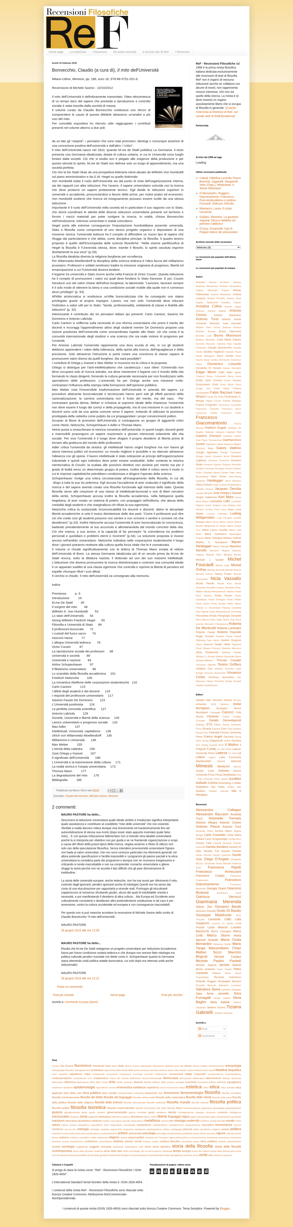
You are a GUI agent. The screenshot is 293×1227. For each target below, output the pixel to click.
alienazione (158, 1066)
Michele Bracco (233, 570)
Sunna (136, 1066)
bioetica (221, 1070)
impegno (200, 1112)
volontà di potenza (222, 1155)
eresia (112, 1087)
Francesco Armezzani (218, 872)
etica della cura (72, 1093)
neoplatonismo (176, 1125)
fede (160, 1093)
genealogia (219, 1108)
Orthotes (223, 770)
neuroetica (208, 1125)
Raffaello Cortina (206, 782)
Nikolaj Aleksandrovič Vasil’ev (219, 591)
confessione (161, 1074)
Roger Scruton (205, 636)
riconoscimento (198, 1137)
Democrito (224, 360)
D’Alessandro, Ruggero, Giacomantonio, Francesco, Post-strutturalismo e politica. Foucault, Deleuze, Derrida (217, 198)
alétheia (169, 1066)
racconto (210, 1133)
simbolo (222, 1141)
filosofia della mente (198, 1097)
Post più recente (63, 995)
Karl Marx (226, 497)
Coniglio (237, 716)
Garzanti (228, 736)
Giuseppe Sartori (223, 468)
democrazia (170, 1078)
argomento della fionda (116, 1070)
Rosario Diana (224, 636)
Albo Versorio (214, 700)
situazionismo (234, 1141)
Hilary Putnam (204, 484)
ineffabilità (223, 1112)
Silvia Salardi (219, 1002)
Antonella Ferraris (225, 818)
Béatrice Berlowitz (205, 339)
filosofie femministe (145, 1108)
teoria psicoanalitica (77, 1155)
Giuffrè (227, 740)
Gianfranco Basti (214, 444)
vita (210, 1155)
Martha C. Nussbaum (211, 542)
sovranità (106, 1146)
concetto (148, 1074)
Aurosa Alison (223, 831)
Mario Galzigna (213, 538)
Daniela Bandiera (217, 846)
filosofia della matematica (170, 1097)
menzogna (116, 1121)
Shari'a (128, 1066)
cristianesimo (100, 1078)
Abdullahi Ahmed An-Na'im (212, 282)
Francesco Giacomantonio (211, 420)
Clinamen (213, 716)
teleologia (167, 1151)
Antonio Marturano (227, 315)
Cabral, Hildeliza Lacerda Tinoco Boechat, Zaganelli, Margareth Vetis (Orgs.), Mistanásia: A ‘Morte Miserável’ (220, 183)
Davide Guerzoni (222, 855)
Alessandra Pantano (217, 286)
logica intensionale (199, 1116)
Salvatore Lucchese (230, 985)
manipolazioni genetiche (228, 1116)
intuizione (74, 1116)
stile (141, 1147)
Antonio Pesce (208, 826)
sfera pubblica (208, 1141)
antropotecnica (82, 1070)
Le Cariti (232, 753)
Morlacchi (223, 766)
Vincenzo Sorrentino (221, 677)
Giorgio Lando (203, 456)
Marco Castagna (221, 931)
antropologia (233, 1065)
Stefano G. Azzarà (205, 656)
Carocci (228, 712)
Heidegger (215, 480)
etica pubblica (92, 1093)
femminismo (171, 1093)
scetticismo (91, 1141)
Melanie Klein (213, 554)
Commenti (206, 1036)
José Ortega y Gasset (227, 493)
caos (54, 1074)
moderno (204, 1121)
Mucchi (237, 766)
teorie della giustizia (98, 1155)
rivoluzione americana (218, 1137)
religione (114, 1137)
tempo (177, 1151)
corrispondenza (216, 1074)
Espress (216, 728)
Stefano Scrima (216, 1007)
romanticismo (77, 1141)
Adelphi (200, 700)
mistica (164, 1121)
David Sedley (211, 360)
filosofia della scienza (108, 1102)
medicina (96, 1120)
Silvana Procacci (212, 648)
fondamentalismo (191, 1108)
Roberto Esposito (229, 632)
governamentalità (117, 1112)
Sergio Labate (222, 998)
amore (188, 1065)
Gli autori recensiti (124, 51)
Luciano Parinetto (217, 513)
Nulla (121, 1065)
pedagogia (176, 1129)
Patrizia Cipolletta (231, 608)
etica (214, 1086)
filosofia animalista (231, 1093)
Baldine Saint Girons (208, 327)
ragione (221, 1133)
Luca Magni (227, 509)
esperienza (153, 1087)
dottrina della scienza (163, 1082)
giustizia (57, 1112)
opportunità (116, 1129)
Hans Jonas (218, 476)
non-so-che (70, 1129)
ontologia (83, 1129)
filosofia (212, 1092)
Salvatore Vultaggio (231, 989)
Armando (201, 704)
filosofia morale (178, 1102)
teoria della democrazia (222, 1151)
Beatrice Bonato (205, 331)
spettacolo (118, 1147)
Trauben (212, 791)
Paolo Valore (234, 603)
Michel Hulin (222, 565)
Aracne (228, 700)
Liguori (212, 757)
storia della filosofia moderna (88, 1151)
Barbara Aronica (232, 327)
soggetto (94, 1146)
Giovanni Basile (228, 907)
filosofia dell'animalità (144, 1097)
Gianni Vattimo (228, 448)
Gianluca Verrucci (218, 897)
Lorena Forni (212, 509)
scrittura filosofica (170, 1141)
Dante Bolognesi (205, 356)
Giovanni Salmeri (212, 464)
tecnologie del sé (138, 1151)
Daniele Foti (211, 851)
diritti (92, 1082)
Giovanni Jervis (221, 456)
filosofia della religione (80, 1102)
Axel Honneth (232, 323)
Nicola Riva (225, 583)
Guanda (213, 745)
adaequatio (146, 1066)
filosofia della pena (222, 1097)
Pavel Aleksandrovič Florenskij (225, 611)
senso (196, 1141)
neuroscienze (223, 1124)
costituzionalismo (62, 1078)
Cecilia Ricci (234, 839)
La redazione (78, 51)
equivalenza (102, 1087)
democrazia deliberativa (192, 1078)
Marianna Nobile (222, 944)
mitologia (180, 1120)
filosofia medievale (156, 1102)
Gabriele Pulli (233, 432)
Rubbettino (202, 786)
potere (123, 1133)
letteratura (104, 1116)
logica (186, 1116)
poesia (225, 1129)
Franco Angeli (213, 736)
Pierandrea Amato (206, 615)
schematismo (105, 1141)
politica (235, 1129)
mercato (126, 1121)
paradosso (140, 1129)
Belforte (225, 704)
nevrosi (237, 1125)
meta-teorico (137, 1121)
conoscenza (176, 1074)
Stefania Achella (231, 652)
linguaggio (174, 1116)
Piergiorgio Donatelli (229, 615)
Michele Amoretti (215, 570)
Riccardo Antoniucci (227, 977)
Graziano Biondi (211, 472)
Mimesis (113, 796)
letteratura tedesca (120, 1116)
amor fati (178, 1066)
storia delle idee (113, 1151)
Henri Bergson (233, 481)
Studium (200, 791)
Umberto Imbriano (223, 1013)
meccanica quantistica (78, 1120)
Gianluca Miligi (204, 448)
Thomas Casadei (229, 660)
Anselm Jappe (233, 306)
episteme (68, 1087)
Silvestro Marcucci (231, 648)
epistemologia (84, 1087)
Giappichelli (216, 740)
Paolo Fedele (224, 969)
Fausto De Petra (215, 396)
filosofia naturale (199, 1102)
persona (187, 1129)
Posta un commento (70, 986)
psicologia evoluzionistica (169, 1133)
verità (203, 1155)
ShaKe (230, 787)
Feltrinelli (214, 732)
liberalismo (137, 1116)
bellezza (199, 1070)
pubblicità (187, 1133)
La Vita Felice (224, 749)
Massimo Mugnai (219, 550)
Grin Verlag (202, 745)
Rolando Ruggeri (206, 981)
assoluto (154, 1070)
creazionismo (80, 1078)
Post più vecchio (172, 995)
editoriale (221, 1082)
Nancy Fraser (223, 574)
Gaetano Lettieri (232, 436)
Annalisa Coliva (209, 306)
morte (238, 1121)
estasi (182, 1087)
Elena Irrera (234, 376)
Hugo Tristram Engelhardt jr (227, 484)
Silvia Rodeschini (207, 652)
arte (130, 1070)
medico (106, 1121)
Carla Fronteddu (215, 835)
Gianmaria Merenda (218, 901)
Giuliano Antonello (231, 464)
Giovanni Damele (206, 911)
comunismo (125, 1074)
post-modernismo (72, 1133)
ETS (209, 724)
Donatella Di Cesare (208, 368)
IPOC (221, 745)
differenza (70, 1082)
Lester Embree (213, 505)
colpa (87, 1074)
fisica (179, 1108)
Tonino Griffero (229, 664)
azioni (191, 1070)
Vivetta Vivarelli (233, 681)
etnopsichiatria (125, 1093)
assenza (145, 1070)
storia (148, 1146)
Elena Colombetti (216, 376)
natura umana (68, 1125)
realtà (93, 1137)
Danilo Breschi (204, 855)
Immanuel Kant (101, 1065)
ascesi (136, 1070)
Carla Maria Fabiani (229, 339)
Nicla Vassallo (226, 578)
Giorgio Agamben (207, 452)
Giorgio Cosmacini (230, 452)
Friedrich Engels (215, 427)
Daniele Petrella (231, 851)
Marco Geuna (226, 522)
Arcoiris (237, 700)
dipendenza (83, 1082)
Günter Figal (228, 472)
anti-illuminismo (216, 1066)
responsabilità (136, 1137)
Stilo (239, 787)
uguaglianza (176, 1155)
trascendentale (155, 1155)
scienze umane (151, 1141)
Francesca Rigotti (224, 867)
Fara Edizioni (234, 728)
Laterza (221, 753)
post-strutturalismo (90, 1133)
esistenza (139, 1087)
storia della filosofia (192, 1146)
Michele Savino (98, 796)
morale (230, 1120)
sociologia (68, 1146)
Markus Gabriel (232, 538)
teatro (126, 1151)
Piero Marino (202, 619)
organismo (128, 1129)
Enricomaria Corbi (207, 384)
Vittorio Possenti (215, 681)
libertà (162, 1116)
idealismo (161, 1112)
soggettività (82, 1147)
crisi (90, 1078)
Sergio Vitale (222, 644)
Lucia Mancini (218, 927)
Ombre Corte (205, 770)
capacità (63, 1074)
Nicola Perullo (205, 583)
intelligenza (235, 1112)
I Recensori (100, 51)
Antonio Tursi (207, 319)
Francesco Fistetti (206, 413)
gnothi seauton (97, 1112)
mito (171, 1120)
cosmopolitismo (233, 1074)
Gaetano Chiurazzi (208, 435)
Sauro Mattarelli (204, 644)
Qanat (224, 779)
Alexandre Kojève (218, 290)
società (56, 1146)
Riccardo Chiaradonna (216, 624)
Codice (225, 716)
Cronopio (200, 720)
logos (213, 1116)
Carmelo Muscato (205, 344)
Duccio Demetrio (232, 368)
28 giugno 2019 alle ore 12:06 (80, 930)
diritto (112, 1082)
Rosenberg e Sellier (229, 783)
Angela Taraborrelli (207, 302)
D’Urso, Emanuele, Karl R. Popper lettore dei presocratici (218, 230)
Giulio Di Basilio (229, 911)
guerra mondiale (137, 1112)
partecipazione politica (158, 1129)
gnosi (84, 1112)
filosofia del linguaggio (118, 1097)
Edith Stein (226, 372)
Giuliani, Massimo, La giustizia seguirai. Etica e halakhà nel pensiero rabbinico (218, 220)
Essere (69, 1065)
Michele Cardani (227, 956)
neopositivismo (192, 1125)
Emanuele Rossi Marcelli (218, 863)
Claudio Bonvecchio (76, 796)
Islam (114, 1066)
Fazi (206, 732)
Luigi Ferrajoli (224, 518)
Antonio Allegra (206, 822)
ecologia (180, 1082)
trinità (166, 1155)
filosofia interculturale (135, 1102)
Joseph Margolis (204, 493)
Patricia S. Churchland (208, 608)
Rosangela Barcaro (229, 981)
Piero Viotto (216, 619)
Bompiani (222, 708)
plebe (196, 1129)
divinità (147, 1082)
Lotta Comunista (230, 757)
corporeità (200, 1074)
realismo (64, 1137)
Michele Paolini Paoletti (218, 961)
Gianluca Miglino (232, 444)
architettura (96, 1070)
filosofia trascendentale (120, 1108)
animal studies (200, 1066)
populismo (57, 1133)
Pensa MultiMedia (225, 774)
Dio (62, 1065)
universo (187, 1155)
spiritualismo (131, 1147)
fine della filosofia (165, 1108)
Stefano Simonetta (225, 656)
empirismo (57, 1087)
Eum (224, 728)
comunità (137, 1074)
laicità (83, 1116)
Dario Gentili (225, 355)
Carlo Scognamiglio (216, 839)
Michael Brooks (232, 554)
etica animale (228, 1087)
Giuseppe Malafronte (214, 915)
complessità (98, 1074)
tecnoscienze (154, 1151)
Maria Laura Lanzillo (214, 530)
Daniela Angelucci (214, 351)
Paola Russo (223, 595)
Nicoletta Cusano (215, 587)
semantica (187, 1141)
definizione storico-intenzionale (146, 1078)
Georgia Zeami (216, 888)
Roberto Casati (205, 632)
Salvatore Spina (208, 989)
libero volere (150, 1116)
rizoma (65, 1141)
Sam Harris (213, 640)
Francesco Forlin (231, 413)
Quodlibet (235, 778)
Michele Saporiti (206, 965)
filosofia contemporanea (66, 1097)
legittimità (93, 1116)
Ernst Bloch (227, 384)
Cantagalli (215, 712)
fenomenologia (192, 1093)
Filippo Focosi (213, 401)
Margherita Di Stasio (215, 526)
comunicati (111, 1074)
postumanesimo (109, 1133)
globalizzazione (72, 1112)
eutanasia (139, 1093)
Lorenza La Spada (222, 923)
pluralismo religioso (210, 1129)
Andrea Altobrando (221, 294)
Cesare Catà (204, 843)
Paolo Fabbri (234, 599)
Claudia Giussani (222, 843)
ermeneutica (124, 1087)
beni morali (209, 1070)
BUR (213, 704)
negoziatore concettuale (122, 1125)
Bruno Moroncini (227, 335)
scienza (118, 1141)
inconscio (211, 1112)
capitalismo (75, 1074)
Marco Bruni (212, 522)
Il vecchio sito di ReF (155, 51)
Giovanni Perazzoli (218, 460)
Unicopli (224, 791)
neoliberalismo (160, 1125)
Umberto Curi (204, 668)
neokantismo (144, 1125)
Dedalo (213, 720)
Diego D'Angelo (216, 859)
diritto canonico (125, 1082)
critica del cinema (119, 1078)
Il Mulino (231, 745)
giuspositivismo (233, 1108)
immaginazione (186, 1112)
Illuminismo (82, 1066)
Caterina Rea (224, 344)
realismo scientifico (79, 1137)
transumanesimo (139, 1155)
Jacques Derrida (228, 489)
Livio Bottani (228, 505)
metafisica (152, 1120)
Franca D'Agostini (206, 404)
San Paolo (218, 786)
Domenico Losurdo (224, 364)
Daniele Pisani (233, 352)
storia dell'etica (161, 1146)
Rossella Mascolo (206, 985)
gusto (151, 1112)
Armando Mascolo (208, 323)
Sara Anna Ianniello (212, 993)
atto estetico (181, 1070)
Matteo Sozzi (208, 952)
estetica (194, 1086)
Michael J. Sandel (210, 559)
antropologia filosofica (63, 1070)
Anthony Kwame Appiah (211, 311)
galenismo (207, 1108)
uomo (195, 1155)
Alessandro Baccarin (212, 814)
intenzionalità (60, 1116)
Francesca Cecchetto (230, 405)
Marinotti (236, 761)
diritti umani (102, 1082)
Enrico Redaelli (232, 380)
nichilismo (57, 1129)
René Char (229, 619)
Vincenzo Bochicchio (215, 673)
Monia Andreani (205, 969)
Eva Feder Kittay (217, 388)
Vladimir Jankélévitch (207, 685)
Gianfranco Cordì (229, 893)
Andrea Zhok (234, 298)
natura (56, 1124)
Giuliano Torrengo (205, 468)
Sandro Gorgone (231, 640)
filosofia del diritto (91, 1097)
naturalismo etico (100, 1125)
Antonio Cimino (230, 822)
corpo (188, 1074)
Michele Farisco (204, 574)
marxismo (58, 1120)
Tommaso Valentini (206, 664)
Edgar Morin (206, 372)
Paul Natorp (202, 611)
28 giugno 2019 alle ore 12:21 (80, 978)
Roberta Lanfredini (229, 628)
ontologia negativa (99, 1129)
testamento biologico (119, 1155)
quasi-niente (199, 1133)
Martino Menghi (221, 546)
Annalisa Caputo (231, 302)
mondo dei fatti (217, 1121)
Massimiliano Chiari (225, 948)
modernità (192, 1120)
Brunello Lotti (203, 336)
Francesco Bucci (231, 409)
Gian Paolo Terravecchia (209, 440)
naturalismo (84, 1125)
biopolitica (234, 1070)
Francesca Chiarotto (207, 409)
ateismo (163, 1070)
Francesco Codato (210, 875)
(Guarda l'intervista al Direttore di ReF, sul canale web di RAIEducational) (217, 111)
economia (191, 1082)
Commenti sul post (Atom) (81, 1002)
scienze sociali (133, 1141)
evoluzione (151, 1093)
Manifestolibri (203, 761)
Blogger (225, 1208)
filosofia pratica (61, 1108)
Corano (56, 1066)
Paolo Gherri (203, 603)
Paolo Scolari (218, 603)
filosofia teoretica (88, 1107)
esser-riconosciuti (169, 1087)
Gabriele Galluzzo (215, 432)
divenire (138, 1082)
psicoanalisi (135, 1133)
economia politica (207, 1082)
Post (202, 1029)
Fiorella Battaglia (232, 401)
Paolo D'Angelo (216, 599)
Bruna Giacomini (230, 331)
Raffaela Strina (221, 973)
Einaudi (207, 728)
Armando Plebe (204, 831)
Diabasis (200, 724)
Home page (56, 51)
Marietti (221, 761)
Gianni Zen (204, 906)
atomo (171, 1070)
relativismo (102, 1137)
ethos (206, 1087)
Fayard (199, 732)
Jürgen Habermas (206, 497)
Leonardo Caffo (220, 501)
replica (123, 1137)
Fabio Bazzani (221, 392)
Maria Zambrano (215, 534)
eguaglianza (234, 1082)
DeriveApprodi (232, 720)
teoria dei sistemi (201, 1151)
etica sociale (109, 1093)
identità (172, 1112)
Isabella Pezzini (204, 489)
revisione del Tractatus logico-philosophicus (167, 1137)
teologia (186, 1151)
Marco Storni (218, 935)
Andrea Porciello (216, 298)
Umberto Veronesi (224, 668)
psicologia (149, 1133)
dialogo (226, 1078)
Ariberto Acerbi (231, 319)
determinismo (213, 1078)
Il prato (211, 749)
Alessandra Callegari (218, 810)
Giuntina (236, 740)
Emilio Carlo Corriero (209, 380)
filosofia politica (225, 1101)
